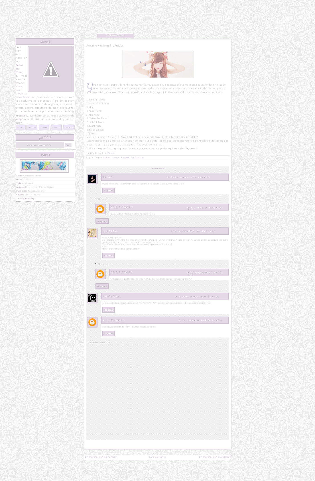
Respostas (103, 199)
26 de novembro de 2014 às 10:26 (193, 231)
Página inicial (158, 457)
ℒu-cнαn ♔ (111, 296)
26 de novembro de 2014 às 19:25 (197, 296)
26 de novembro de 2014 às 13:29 (205, 273)
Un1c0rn (109, 231)
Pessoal (125, 157)
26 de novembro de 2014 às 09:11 (189, 177)
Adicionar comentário (99, 342)
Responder (108, 190)
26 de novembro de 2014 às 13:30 (205, 208)
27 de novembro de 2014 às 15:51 (200, 320)
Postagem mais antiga (214, 457)
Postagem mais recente (101, 457)
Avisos (116, 157)
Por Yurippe (137, 157)
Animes (107, 157)
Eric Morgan (121, 207)
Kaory (107, 177)
